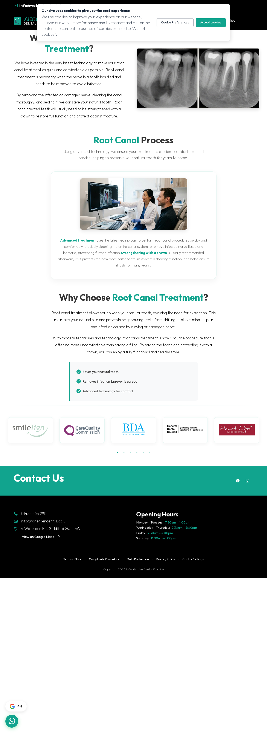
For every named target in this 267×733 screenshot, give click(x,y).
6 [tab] (150, 453)
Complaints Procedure (104, 559)
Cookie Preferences (175, 22)
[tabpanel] (30, 430)
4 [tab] (137, 453)
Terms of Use (72, 559)
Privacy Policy (165, 559)
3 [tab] (130, 453)
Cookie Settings (193, 559)
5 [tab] (143, 453)
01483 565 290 (30, 513)
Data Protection (138, 559)
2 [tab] (124, 453)
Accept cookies (210, 22)
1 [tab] (117, 453)
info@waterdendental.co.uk (40, 521)
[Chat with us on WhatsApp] (11, 721)
